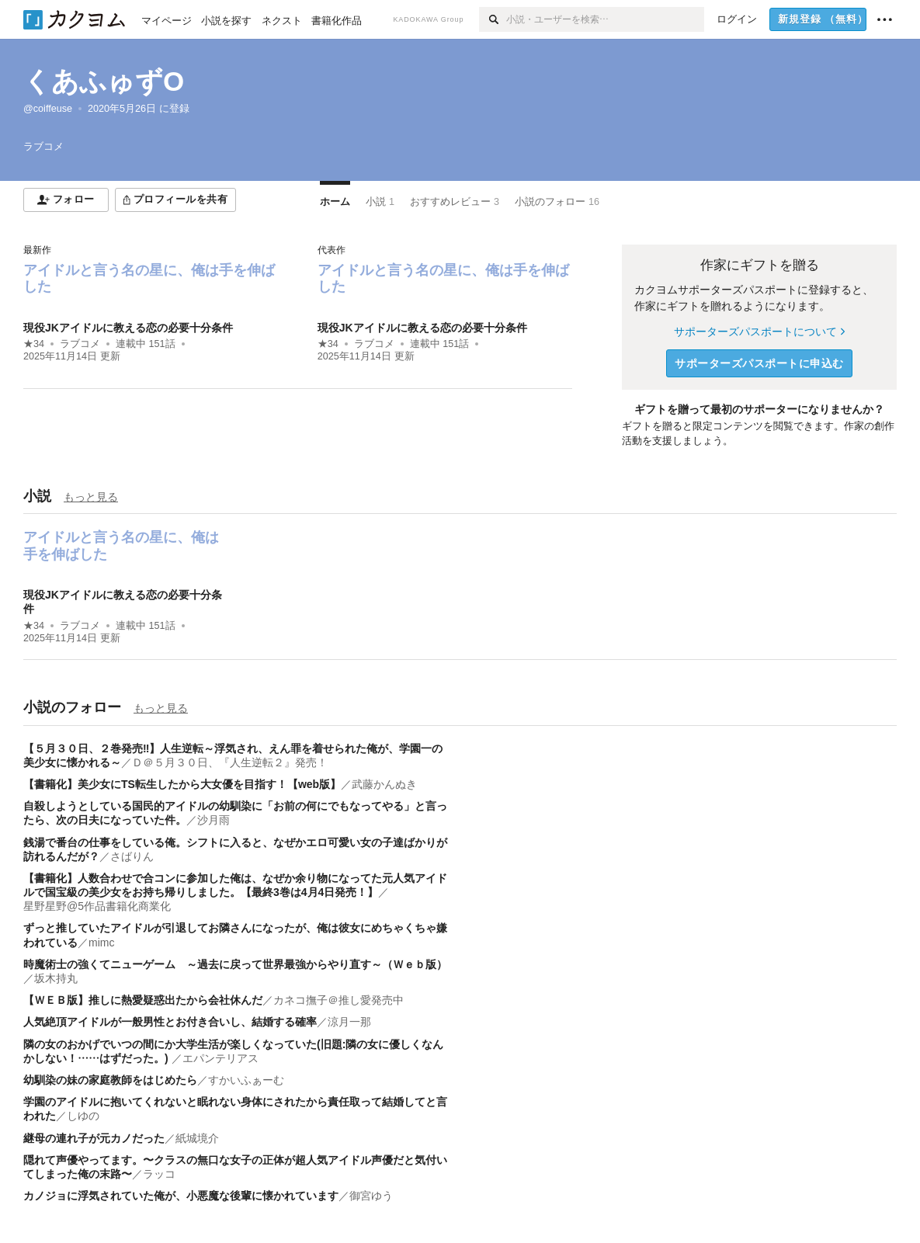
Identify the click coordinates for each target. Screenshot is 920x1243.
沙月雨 (213, 820)
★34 (33, 344)
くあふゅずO (103, 81)
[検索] (492, 19)
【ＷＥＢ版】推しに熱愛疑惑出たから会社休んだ (142, 1000)
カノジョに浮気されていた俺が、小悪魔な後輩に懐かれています (180, 1195)
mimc (101, 942)
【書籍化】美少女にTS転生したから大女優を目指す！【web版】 (182, 784)
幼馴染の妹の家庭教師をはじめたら (110, 1080)
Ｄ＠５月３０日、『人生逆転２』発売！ (230, 762)
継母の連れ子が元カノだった (94, 1138)
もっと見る (91, 497)
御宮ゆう (371, 1195)
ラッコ (159, 1174)
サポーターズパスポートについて (759, 331)
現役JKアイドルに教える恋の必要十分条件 (128, 327)
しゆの (83, 1115)
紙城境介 (197, 1138)
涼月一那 (349, 1022)
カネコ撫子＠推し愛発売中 (338, 1000)
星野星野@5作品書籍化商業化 (97, 906)
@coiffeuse (47, 108)
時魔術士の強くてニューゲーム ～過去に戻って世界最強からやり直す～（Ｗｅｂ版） (235, 964)
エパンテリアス (220, 1058)
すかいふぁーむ (246, 1080)
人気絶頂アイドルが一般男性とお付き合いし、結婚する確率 (170, 1022)
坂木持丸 (56, 978)
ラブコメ (80, 344)
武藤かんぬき (384, 784)
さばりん (132, 856)
